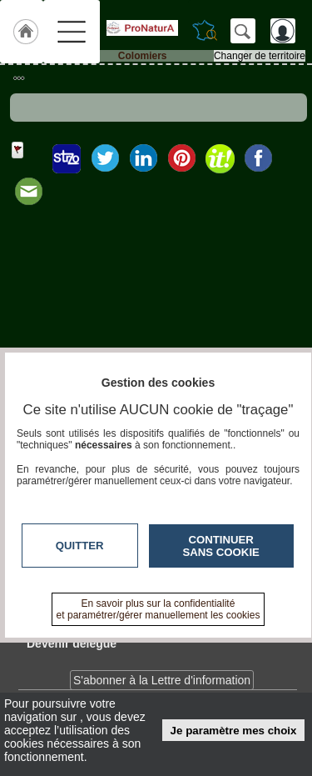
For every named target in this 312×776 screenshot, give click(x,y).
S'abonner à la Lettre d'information (161, 680)
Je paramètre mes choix (234, 730)
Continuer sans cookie (221, 545)
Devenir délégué (71, 643)
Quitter (80, 545)
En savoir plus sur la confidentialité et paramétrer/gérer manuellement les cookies (158, 609)
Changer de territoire (259, 56)
